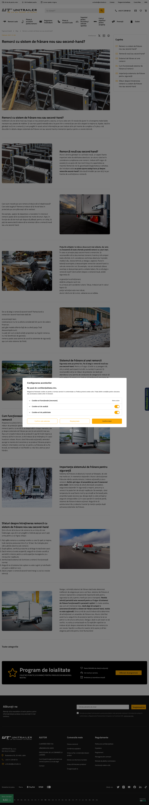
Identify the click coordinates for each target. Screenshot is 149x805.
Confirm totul (106, 421)
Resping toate (74, 421)
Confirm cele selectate (42, 421)
